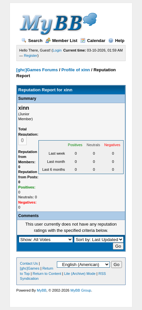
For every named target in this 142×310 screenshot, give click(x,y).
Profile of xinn (75, 69)
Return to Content (47, 274)
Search (31, 40)
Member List (61, 40)
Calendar (93, 40)
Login (57, 50)
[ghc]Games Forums (37, 69)
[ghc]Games (29, 268)
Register (30, 55)
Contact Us (29, 263)
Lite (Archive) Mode (79, 274)
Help (116, 40)
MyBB (41, 290)
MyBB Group (80, 290)
